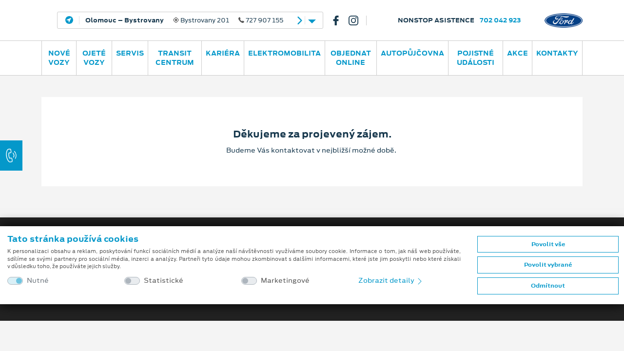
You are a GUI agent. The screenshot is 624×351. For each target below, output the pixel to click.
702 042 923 (500, 20)
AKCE (517, 53)
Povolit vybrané (548, 265)
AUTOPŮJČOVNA (412, 53)
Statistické (163, 280)
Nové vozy (59, 57)
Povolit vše (548, 244)
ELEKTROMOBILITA (284, 53)
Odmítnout (548, 286)
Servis (130, 53)
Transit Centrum (175, 57)
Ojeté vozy (94, 57)
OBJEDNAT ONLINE (351, 57)
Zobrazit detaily (391, 280)
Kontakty (557, 53)
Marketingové (285, 280)
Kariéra (223, 53)
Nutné (38, 280)
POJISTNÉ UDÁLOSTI (475, 57)
